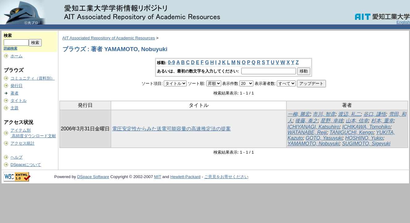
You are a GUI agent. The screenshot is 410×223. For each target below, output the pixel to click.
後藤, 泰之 (306, 120)
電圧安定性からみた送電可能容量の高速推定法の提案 (171, 128)
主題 (15, 108)
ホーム (17, 56)
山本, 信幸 (357, 120)
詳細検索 (10, 48)
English (403, 22)
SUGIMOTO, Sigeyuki (366, 143)
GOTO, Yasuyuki (324, 138)
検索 (8, 35)
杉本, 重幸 (382, 120)
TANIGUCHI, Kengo (352, 132)
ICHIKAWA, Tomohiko (366, 126)
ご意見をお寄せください (226, 176)
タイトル (19, 100)
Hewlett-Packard (185, 176)
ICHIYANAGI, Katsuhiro (314, 126)
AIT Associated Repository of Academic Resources (108, 38)
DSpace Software (93, 176)
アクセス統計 (23, 143)
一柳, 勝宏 (299, 114)
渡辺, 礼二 (349, 114)
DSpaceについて (26, 164)
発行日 (17, 85)
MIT (157, 176)
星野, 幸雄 (331, 120)
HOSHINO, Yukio (364, 138)
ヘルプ (17, 157)
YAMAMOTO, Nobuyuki (314, 143)
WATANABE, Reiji (307, 132)
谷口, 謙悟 (374, 114)
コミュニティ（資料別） (33, 78)
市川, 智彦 (324, 114)
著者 (15, 93)
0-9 (171, 62)
